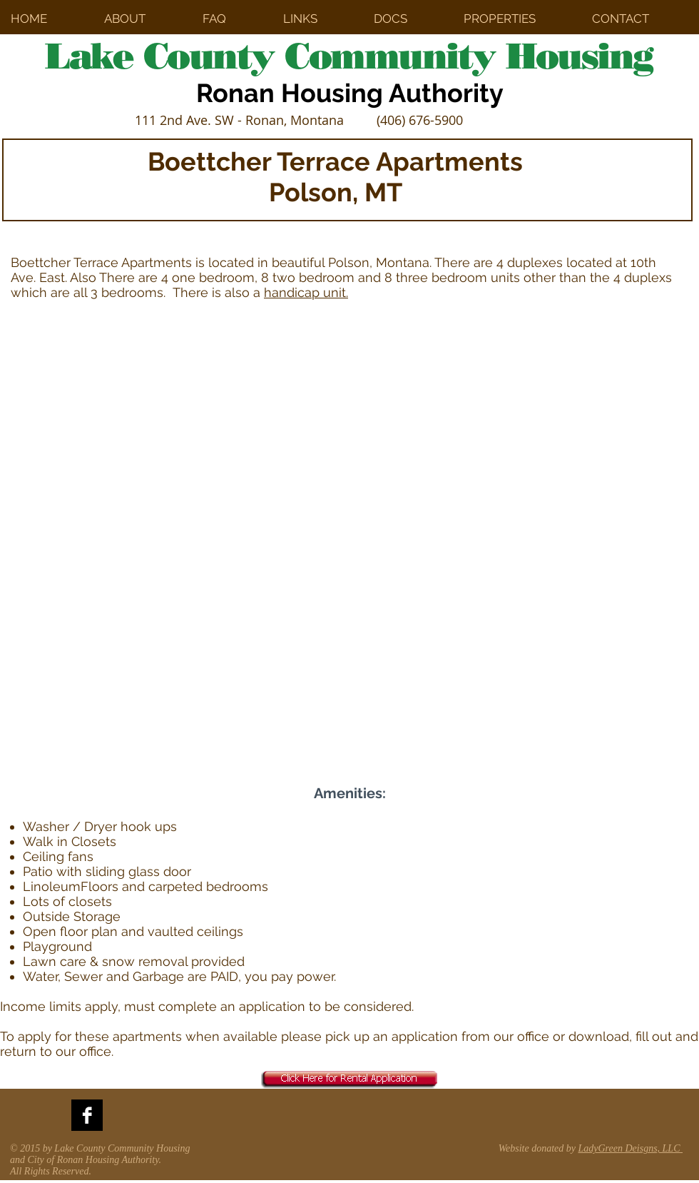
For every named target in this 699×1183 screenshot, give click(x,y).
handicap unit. (306, 292)
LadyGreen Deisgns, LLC (630, 1148)
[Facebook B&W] (87, 1115)
